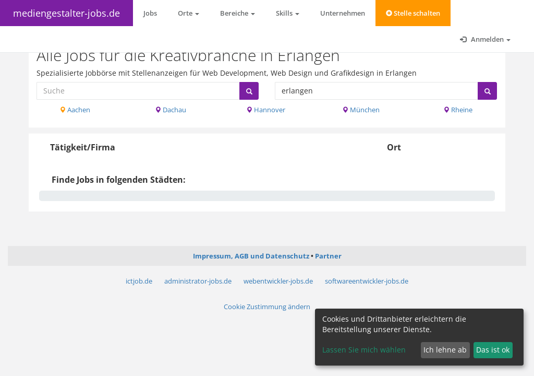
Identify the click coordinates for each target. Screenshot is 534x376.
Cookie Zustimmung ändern (267, 306)
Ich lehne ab (445, 350)
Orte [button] (188, 13)
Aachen (74, 109)
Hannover (265, 109)
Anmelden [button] (485, 39)
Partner (328, 256)
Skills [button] (287, 13)
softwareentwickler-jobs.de (366, 281)
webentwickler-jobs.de (278, 281)
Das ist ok (492, 350)
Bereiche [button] (237, 13)
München (361, 109)
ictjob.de (139, 281)
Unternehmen (342, 13)
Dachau (170, 109)
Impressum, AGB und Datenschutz (251, 256)
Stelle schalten (413, 13)
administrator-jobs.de (198, 281)
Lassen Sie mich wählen (364, 350)
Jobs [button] (150, 13)
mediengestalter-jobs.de (66, 13)
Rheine (457, 109)
